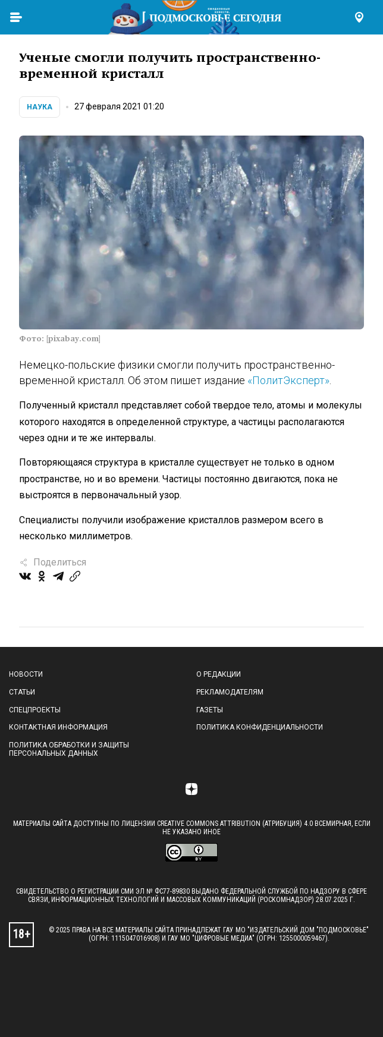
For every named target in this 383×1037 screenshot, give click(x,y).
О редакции (218, 674)
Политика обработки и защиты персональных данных (69, 749)
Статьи (22, 692)
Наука (39, 107)
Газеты (209, 710)
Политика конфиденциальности (259, 727)
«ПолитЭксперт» (288, 380)
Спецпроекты (35, 710)
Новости (26, 674)
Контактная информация (58, 727)
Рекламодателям (229, 692)
